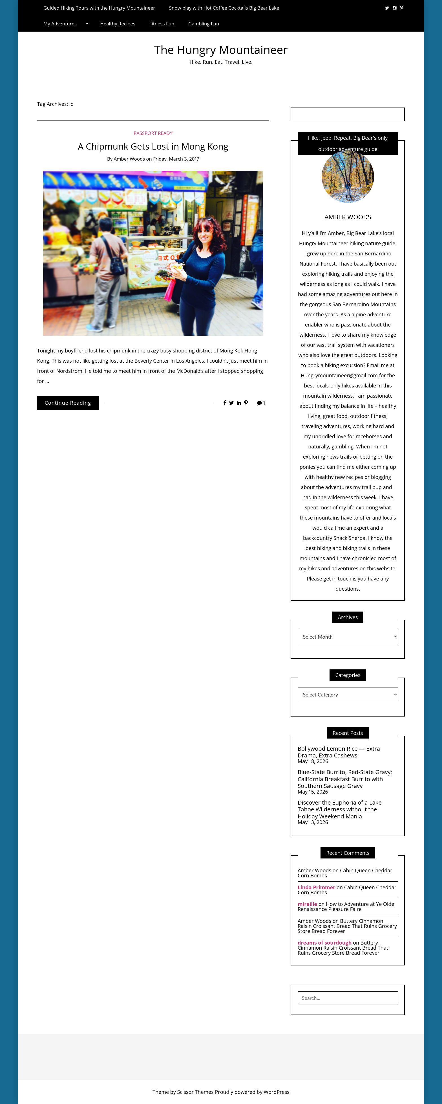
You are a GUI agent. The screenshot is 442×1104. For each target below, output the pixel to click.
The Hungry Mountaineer (221, 49)
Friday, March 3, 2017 (176, 158)
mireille (307, 904)
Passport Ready (153, 133)
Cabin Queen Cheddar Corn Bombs (345, 873)
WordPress (276, 1091)
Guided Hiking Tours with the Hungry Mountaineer (99, 8)
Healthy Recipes (117, 23)
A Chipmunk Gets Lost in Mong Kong (153, 146)
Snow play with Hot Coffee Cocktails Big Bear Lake (224, 8)
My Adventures (60, 23)
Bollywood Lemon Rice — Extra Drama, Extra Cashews (339, 752)
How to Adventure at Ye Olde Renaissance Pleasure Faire (346, 906)
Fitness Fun (161, 23)
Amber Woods (129, 158)
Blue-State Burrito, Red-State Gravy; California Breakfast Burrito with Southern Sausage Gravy (345, 778)
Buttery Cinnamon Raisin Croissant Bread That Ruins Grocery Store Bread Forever (347, 925)
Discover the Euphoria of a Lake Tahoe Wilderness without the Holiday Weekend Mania (340, 809)
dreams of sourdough (325, 942)
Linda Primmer (316, 887)
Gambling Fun (203, 23)
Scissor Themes (195, 1091)
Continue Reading (68, 402)
